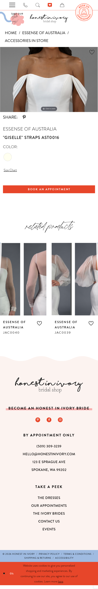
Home (11, 33)
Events (49, 533)
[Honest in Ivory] (49, 388)
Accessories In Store (26, 41)
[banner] (49, 18)
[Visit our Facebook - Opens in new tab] (49, 423)
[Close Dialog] (4, 577)
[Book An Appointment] (84, 12)
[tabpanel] (49, 79)
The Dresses (49, 501)
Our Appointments (49, 509)
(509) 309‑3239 (49, 450)
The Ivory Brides (49, 517)
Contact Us (49, 525)
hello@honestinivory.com (49, 457)
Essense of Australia (43, 33)
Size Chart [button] (12, 170)
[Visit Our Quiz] (12, 19)
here (60, 585)
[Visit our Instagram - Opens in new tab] (61, 423)
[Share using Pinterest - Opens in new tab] (24, 117)
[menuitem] (84, 12)
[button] (39, 326)
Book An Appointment (49, 191)
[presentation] (23, 282)
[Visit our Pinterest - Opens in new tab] (37, 423)
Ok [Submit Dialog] (14, 577)
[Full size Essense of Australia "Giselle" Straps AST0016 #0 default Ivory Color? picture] (49, 79)
